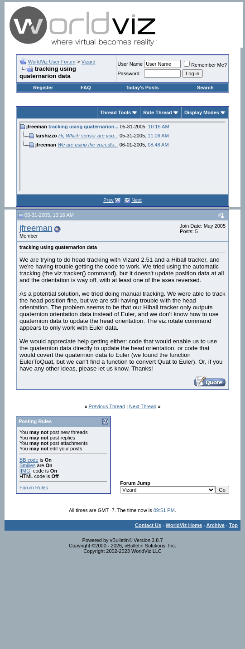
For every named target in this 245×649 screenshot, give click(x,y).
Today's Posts (142, 87)
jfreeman (36, 228)
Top (233, 525)
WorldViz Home (184, 525)
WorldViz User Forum (52, 61)
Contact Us (148, 525)
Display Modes (201, 112)
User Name (130, 64)
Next (136, 200)
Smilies (27, 465)
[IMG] (25, 470)
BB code (28, 460)
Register (43, 87)
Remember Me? (205, 65)
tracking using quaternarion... (83, 126)
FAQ (86, 87)
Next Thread (142, 406)
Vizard (89, 61)
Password (128, 73)
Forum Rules (33, 487)
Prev (108, 200)
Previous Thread (107, 406)
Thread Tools (115, 112)
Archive (216, 525)
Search (205, 87)
